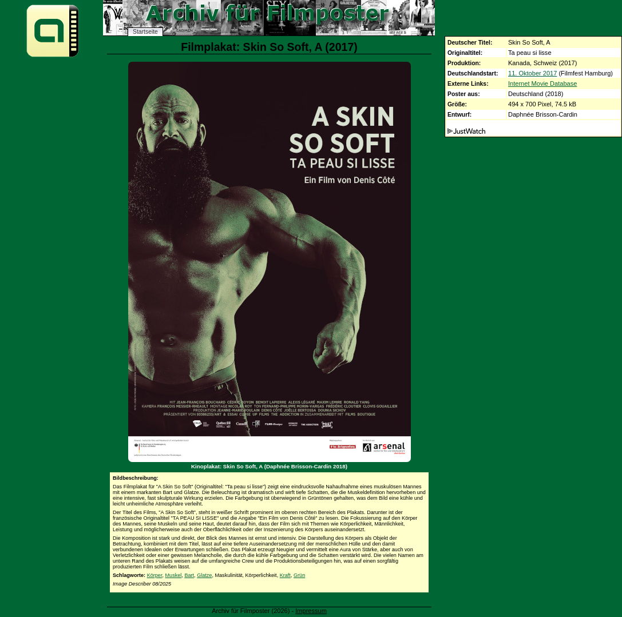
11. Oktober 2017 (532, 73)
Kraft (285, 575)
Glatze (204, 575)
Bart (189, 575)
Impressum (311, 610)
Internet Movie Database (542, 83)
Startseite (145, 32)
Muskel (173, 575)
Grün (299, 575)
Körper (155, 575)
